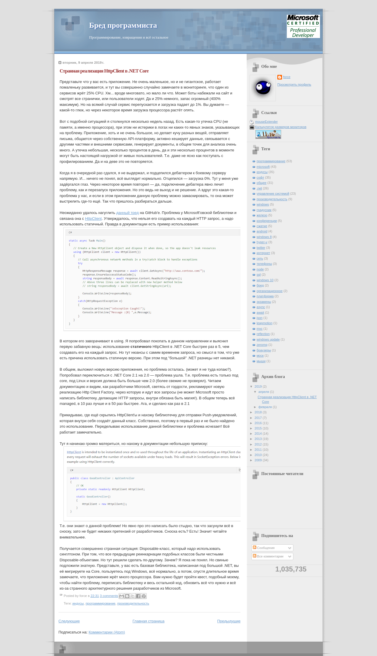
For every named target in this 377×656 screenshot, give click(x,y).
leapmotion (264, 323)
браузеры (264, 350)
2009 (259, 460)
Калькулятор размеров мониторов (280, 127)
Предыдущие (229, 621)
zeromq (262, 344)
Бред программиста (123, 25)
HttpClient (93, 218)
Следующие (69, 621)
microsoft (263, 166)
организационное (270, 291)
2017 (259, 418)
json (259, 318)
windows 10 (265, 280)
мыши (261, 361)
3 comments (109, 596)
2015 (259, 428)
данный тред (127, 212)
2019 (259, 386)
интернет (263, 253)
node (260, 269)
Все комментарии (268, 556)
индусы (78, 603)
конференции (267, 220)
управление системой (273, 193)
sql (259, 274)
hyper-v (262, 242)
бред (260, 285)
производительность (133, 603)
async (261, 307)
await (260, 312)
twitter (261, 247)
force (286, 77)
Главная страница (149, 621)
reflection (263, 334)
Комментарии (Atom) (107, 632)
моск (260, 355)
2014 (259, 433)
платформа (265, 296)
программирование (100, 603)
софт (260, 177)
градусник (264, 210)
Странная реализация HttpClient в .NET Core (104, 71)
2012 (259, 444)
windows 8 (264, 237)
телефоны (264, 263)
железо (262, 215)
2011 (259, 449)
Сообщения (264, 548)
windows (263, 204)
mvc (259, 328)
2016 (259, 423)
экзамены (264, 301)
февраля (265, 407)
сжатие (262, 226)
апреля (264, 391)
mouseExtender (266, 121)
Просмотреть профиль (294, 84)
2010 (259, 455)
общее (262, 182)
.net (259, 188)
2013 (259, 439)
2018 (259, 412)
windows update (268, 339)
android (262, 231)
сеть (260, 258)
